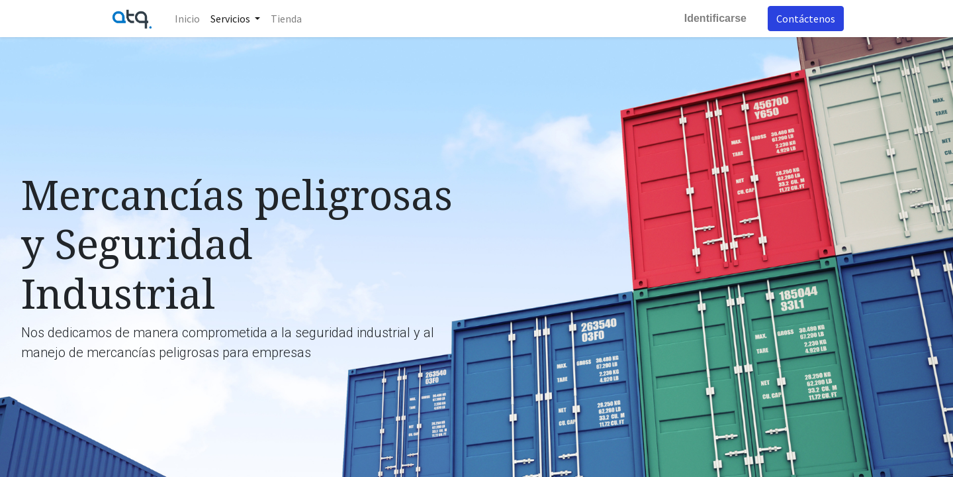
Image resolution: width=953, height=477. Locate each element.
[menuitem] (187, 18)
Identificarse (715, 18)
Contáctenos (805, 18)
